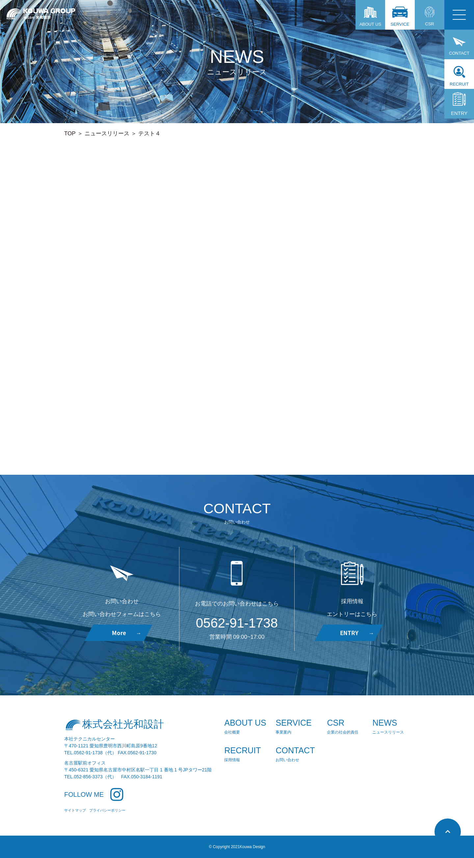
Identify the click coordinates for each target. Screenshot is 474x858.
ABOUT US (370, 17)
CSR (429, 16)
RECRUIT (459, 76)
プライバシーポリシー (107, 810)
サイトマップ (75, 810)
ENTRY (459, 104)
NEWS (388, 726)
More (127, 633)
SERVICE (400, 17)
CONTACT (459, 46)
